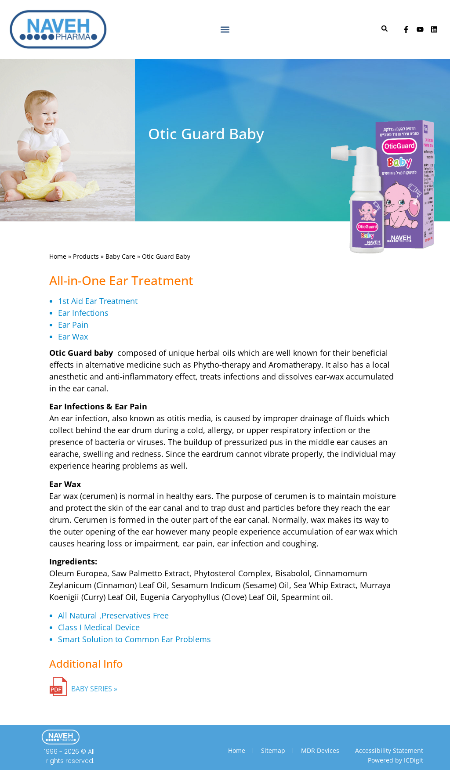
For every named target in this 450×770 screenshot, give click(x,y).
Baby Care (120, 256)
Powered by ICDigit (395, 760)
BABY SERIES (91, 689)
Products (86, 256)
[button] (225, 29)
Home (57, 256)
